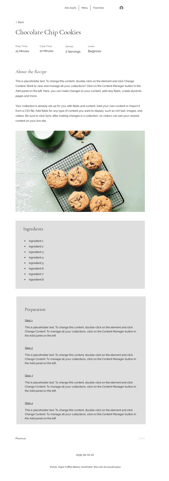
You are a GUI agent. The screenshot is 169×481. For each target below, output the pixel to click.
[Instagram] (114, 7)
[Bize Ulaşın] (155, 8)
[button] (139, 7)
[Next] (136, 438)
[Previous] (27, 438)
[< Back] (27, 22)
